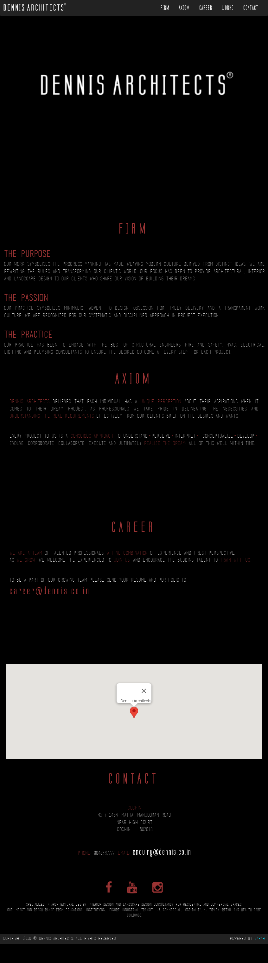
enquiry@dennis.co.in (162, 852)
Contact (250, 8)
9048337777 (104, 853)
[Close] (143, 690)
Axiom (184, 8)
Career (205, 8)
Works (228, 8)
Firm (165, 8)
